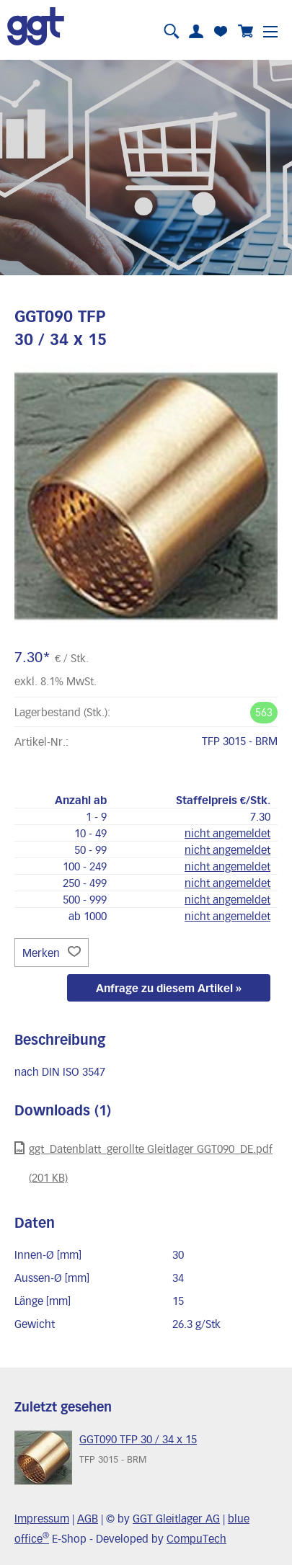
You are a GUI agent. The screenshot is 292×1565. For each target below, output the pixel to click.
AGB (87, 1518)
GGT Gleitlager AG (176, 1518)
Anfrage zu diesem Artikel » (169, 987)
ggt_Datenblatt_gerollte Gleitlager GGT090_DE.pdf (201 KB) (143, 1162)
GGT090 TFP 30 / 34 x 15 (138, 1438)
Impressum (41, 1518)
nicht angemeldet (227, 832)
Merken (51, 952)
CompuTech (196, 1538)
